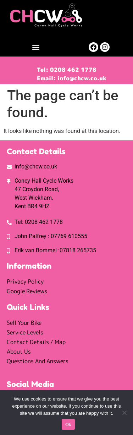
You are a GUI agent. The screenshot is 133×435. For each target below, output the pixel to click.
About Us (19, 351)
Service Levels (25, 332)
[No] (124, 412)
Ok (68, 424)
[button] (36, 47)
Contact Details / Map (36, 342)
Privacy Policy (25, 281)
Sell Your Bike (24, 323)
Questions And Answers (37, 361)
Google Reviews (27, 291)
